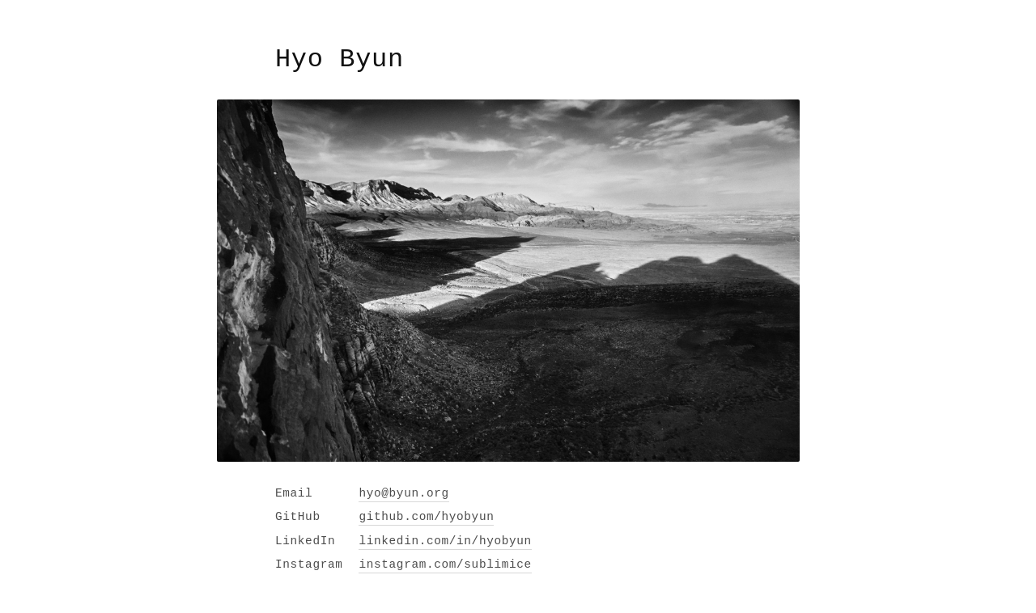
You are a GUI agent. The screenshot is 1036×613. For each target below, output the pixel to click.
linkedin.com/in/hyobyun (445, 541)
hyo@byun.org (403, 493)
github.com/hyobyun (426, 516)
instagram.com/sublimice (445, 564)
